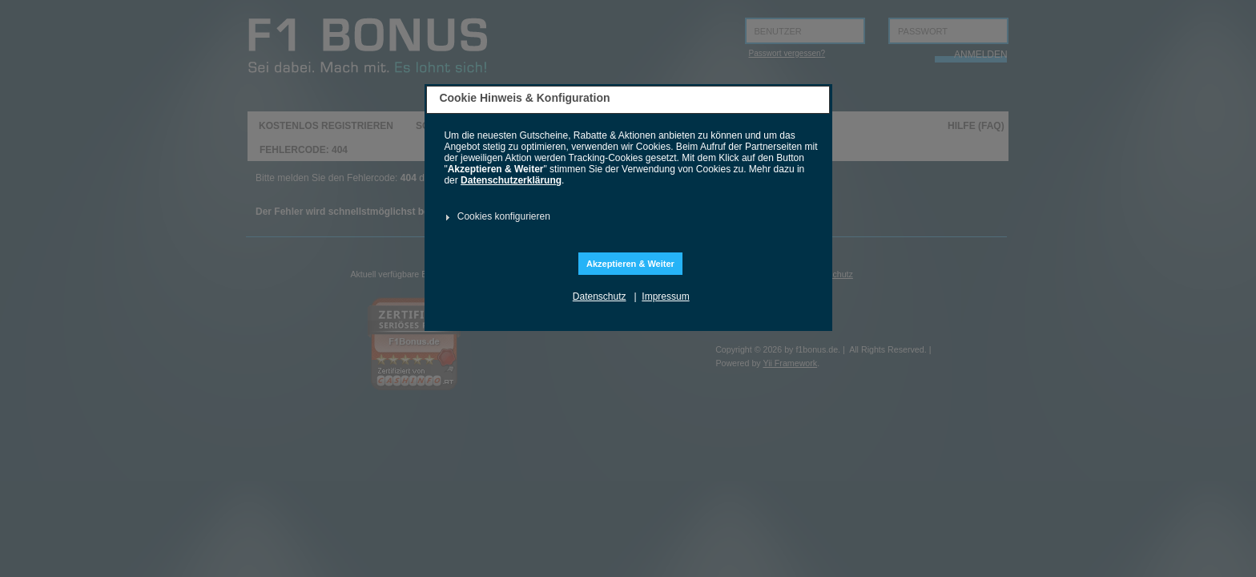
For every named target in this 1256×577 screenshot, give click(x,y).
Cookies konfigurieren (503, 216)
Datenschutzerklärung (511, 180)
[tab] (626, 217)
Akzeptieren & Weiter (630, 263)
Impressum (665, 296)
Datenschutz (599, 296)
